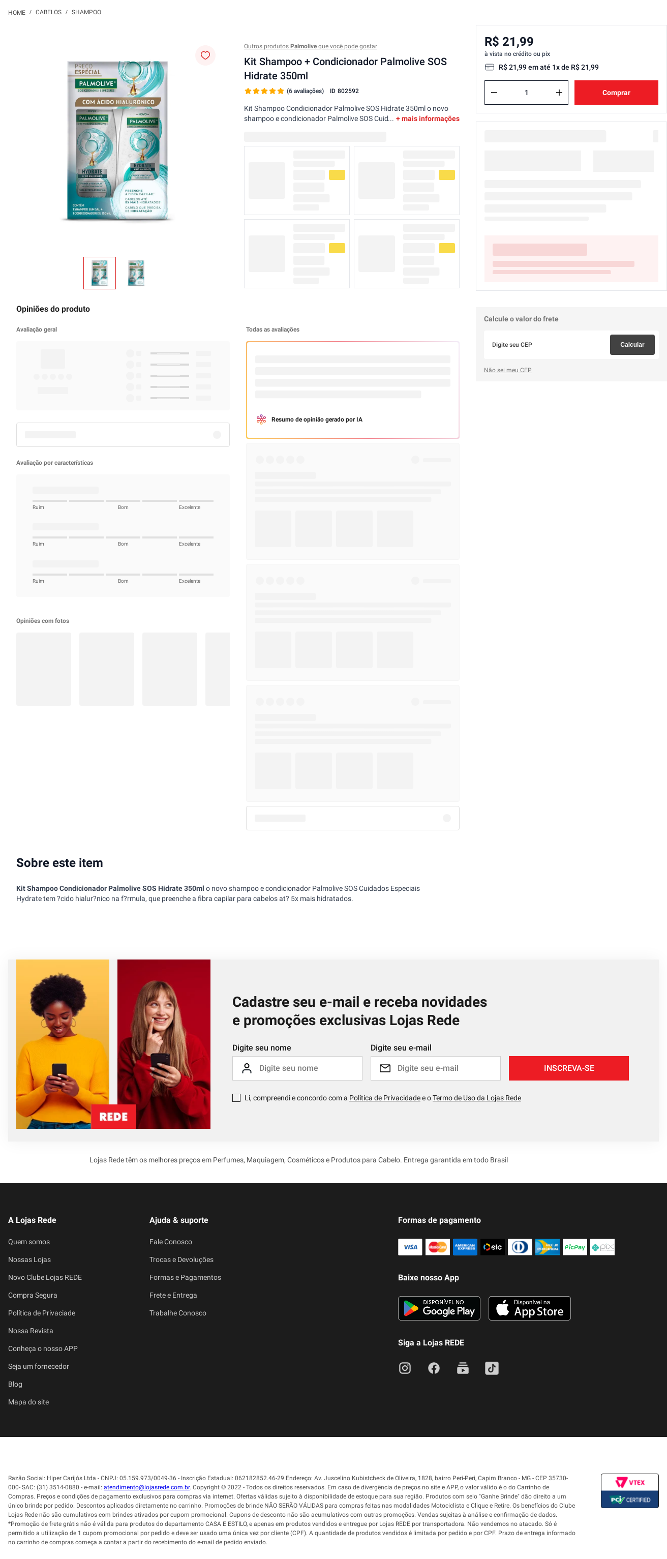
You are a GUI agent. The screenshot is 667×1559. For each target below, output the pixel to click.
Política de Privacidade (384, 1098)
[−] (494, 92)
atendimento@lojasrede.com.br (147, 1487)
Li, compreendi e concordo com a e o (383, 1098)
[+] (559, 92)
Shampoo (86, 12)
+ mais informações (428, 118)
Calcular (632, 344)
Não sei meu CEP (508, 370)
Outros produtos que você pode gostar (310, 46)
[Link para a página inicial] (16, 12)
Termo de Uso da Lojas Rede (477, 1098)
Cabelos (49, 12)
